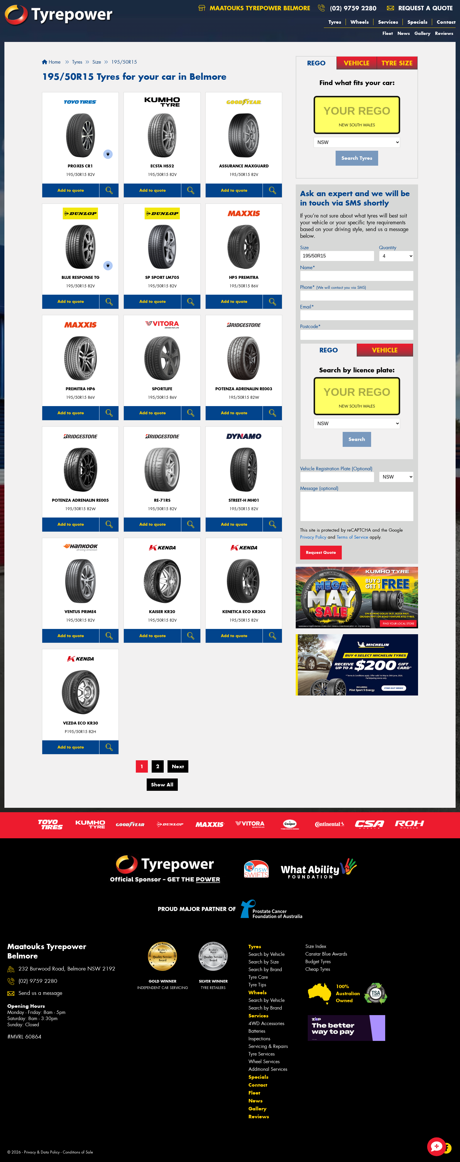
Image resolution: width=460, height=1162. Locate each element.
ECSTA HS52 (162, 166)
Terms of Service (352, 537)
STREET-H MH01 (244, 500)
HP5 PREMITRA (243, 277)
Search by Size (263, 962)
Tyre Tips (257, 985)
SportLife (162, 388)
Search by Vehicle (266, 954)
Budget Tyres (318, 962)
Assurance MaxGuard (244, 166)
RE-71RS (162, 500)
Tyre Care (258, 977)
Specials (417, 22)
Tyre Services (261, 1054)
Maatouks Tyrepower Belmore (254, 8)
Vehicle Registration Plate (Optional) (336, 469)
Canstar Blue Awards (326, 954)
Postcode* (310, 326)
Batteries (256, 1031)
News (404, 33)
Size (304, 248)
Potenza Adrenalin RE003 (243, 388)
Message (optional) (319, 488)
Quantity (387, 248)
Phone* (333, 287)
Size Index (315, 946)
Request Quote (321, 552)
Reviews (444, 33)
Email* (307, 307)
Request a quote (420, 8)
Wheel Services (264, 1061)
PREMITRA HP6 (80, 388)
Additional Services (267, 1069)
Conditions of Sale (78, 1152)
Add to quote (71, 190)
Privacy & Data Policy (42, 1152)
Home (51, 62)
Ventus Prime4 (80, 611)
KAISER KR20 (162, 611)
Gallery (422, 33)
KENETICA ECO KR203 (243, 611)
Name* (307, 267)
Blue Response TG (80, 277)
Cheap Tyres (317, 969)
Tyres (335, 22)
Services (388, 22)
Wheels (360, 22)
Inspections (259, 1039)
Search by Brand (265, 969)
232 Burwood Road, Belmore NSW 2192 (66, 969)
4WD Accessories (266, 1023)
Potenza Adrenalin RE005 (80, 500)
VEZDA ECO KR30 (80, 723)
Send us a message (40, 993)
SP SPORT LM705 (162, 277)
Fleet (388, 33)
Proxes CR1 (80, 166)
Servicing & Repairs (268, 1046)
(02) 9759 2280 (353, 8)
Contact (446, 22)
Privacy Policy (313, 537)
